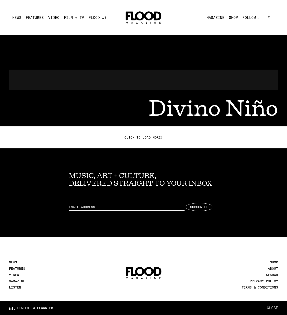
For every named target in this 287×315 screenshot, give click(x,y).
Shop (233, 17)
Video (53, 17)
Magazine (215, 17)
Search (272, 275)
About (273, 269)
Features (35, 17)
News (16, 17)
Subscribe (199, 207)
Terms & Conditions (260, 287)
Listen (15, 287)
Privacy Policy (264, 281)
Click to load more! (143, 137)
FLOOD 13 (98, 17)
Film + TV (74, 17)
